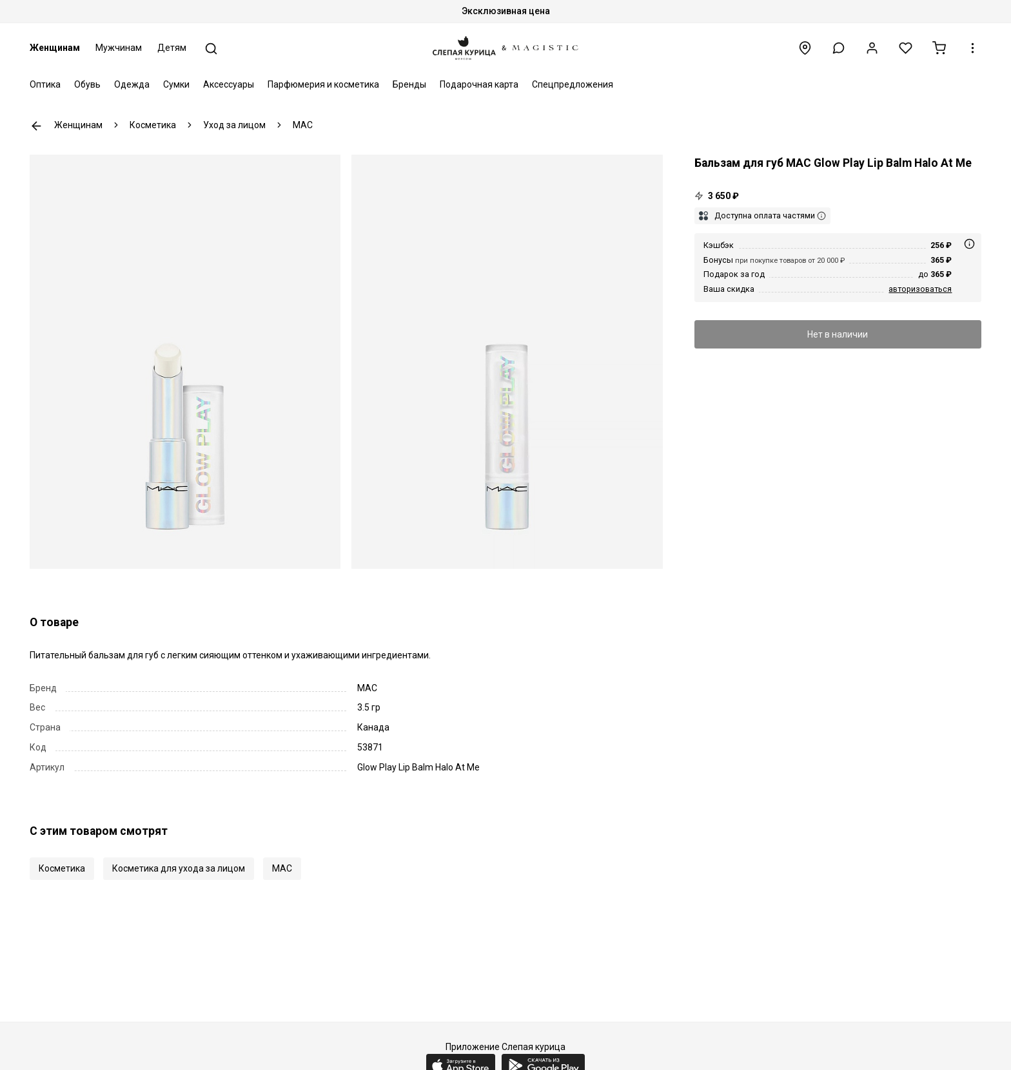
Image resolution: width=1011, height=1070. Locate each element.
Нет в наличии (837, 334)
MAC (282, 868)
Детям (171, 48)
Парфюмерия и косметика (323, 84)
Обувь (87, 84)
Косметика (62, 868)
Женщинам (55, 48)
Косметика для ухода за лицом (178, 868)
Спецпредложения (572, 84)
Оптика (45, 84)
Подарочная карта (479, 84)
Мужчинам (118, 48)
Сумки (176, 84)
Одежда (132, 84)
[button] (838, 48)
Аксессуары (228, 84)
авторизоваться (920, 289)
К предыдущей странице (36, 126)
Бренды (409, 84)
